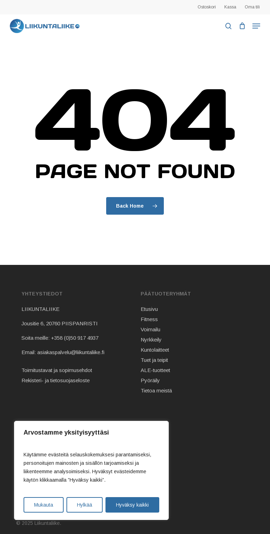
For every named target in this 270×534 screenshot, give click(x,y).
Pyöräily (150, 380)
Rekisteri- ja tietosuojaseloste (55, 380)
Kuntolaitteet (155, 350)
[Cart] (242, 26)
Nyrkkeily (151, 340)
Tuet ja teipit (154, 360)
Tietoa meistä (156, 390)
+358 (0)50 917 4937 (74, 338)
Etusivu (149, 309)
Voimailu (150, 329)
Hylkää (84, 505)
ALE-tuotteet (155, 370)
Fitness (149, 319)
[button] (256, 26)
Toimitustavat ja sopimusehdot (56, 370)
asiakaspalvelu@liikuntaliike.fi (70, 352)
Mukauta (43, 505)
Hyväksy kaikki (132, 505)
